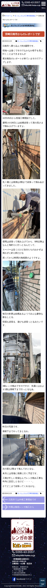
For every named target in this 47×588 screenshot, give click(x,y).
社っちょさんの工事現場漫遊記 (27, 41)
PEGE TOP (42, 582)
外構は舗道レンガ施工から (21, 507)
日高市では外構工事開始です (22, 499)
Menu (43, 5)
